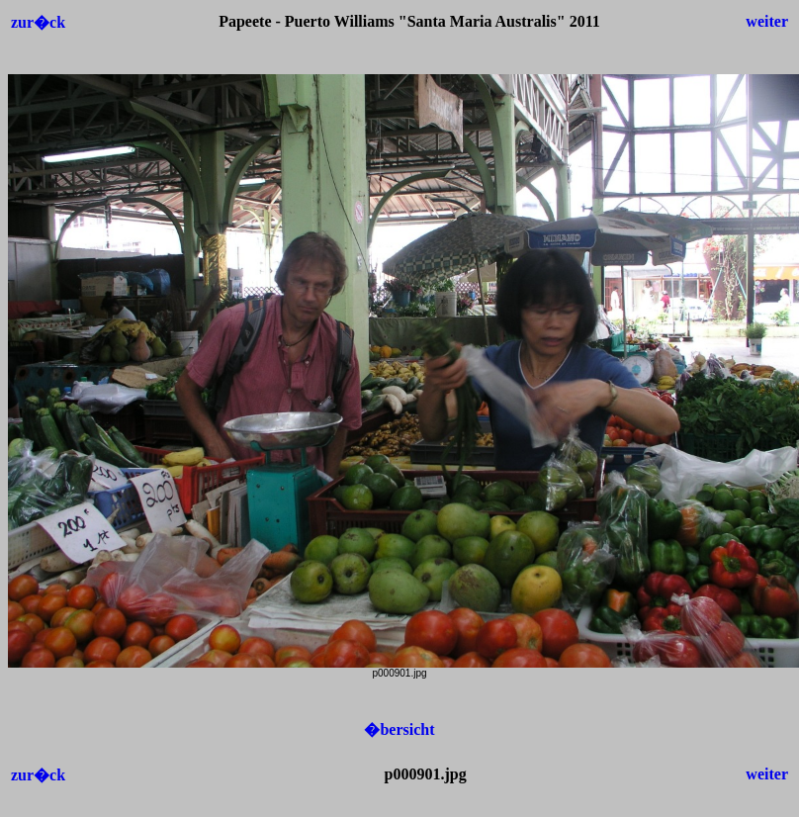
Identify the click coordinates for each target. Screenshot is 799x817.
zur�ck (38, 22)
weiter (767, 21)
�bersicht (399, 729)
